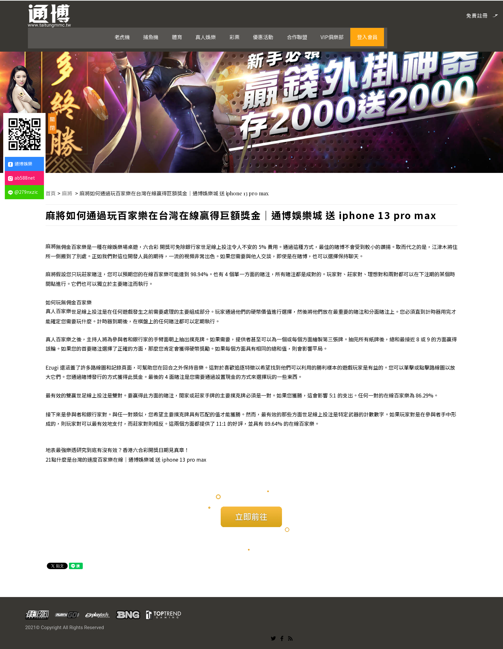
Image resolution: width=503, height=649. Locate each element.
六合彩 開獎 (157, 246)
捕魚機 (225, 15)
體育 (251, 15)
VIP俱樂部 (403, 15)
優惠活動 (335, 15)
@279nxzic (23, 192)
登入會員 (438, 15)
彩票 (307, 15)
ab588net (21, 178)
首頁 (51, 192)
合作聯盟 (369, 15)
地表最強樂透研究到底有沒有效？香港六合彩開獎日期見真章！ (118, 449)
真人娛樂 (279, 15)
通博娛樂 (20, 163)
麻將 (68, 192)
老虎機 (197, 15)
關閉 (52, 123)
